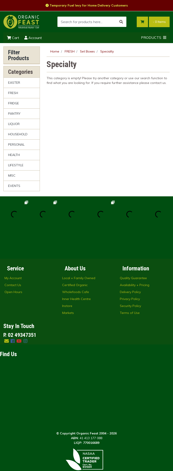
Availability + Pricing (134, 256)
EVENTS (14, 186)
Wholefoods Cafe (75, 263)
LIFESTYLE (15, 165)
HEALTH (14, 155)
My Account (13, 249)
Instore (67, 277)
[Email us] (6, 312)
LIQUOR (14, 124)
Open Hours (13, 263)
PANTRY (14, 114)
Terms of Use (130, 284)
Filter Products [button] (18, 55)
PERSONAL (16, 144)
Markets (68, 284)
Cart (13, 37)
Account (33, 37)
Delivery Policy (130, 263)
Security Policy (130, 277)
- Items (159, 22)
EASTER (14, 83)
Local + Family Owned (78, 249)
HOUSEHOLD (17, 134)
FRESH (13, 93)
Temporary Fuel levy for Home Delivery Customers (87, 5)
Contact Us (13, 256)
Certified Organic (75, 256)
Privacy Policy (130, 270)
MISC (12, 175)
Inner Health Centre (76, 270)
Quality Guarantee (133, 249)
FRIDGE (13, 103)
